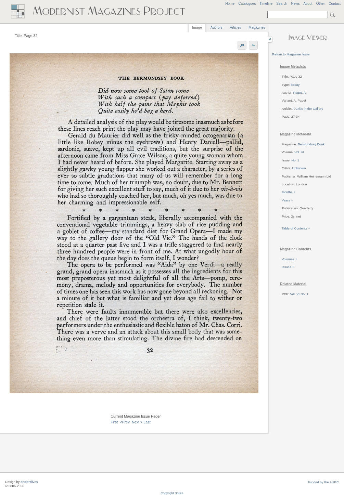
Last (146, 422)
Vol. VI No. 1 (299, 294)
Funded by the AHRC (323, 482)
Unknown (299, 168)
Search (281, 3)
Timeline (265, 3)
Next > (137, 422)
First (114, 422)
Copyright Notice (172, 493)
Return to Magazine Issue (290, 54)
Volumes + (289, 259)
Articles (235, 27)
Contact (335, 3)
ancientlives (29, 482)
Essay (295, 85)
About (307, 3)
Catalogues (247, 3)
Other (320, 3)
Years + (287, 200)
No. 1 (295, 160)
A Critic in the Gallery (307, 108)
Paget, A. (300, 92)
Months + (288, 192)
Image (197, 27)
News (295, 3)
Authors (216, 27)
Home (229, 3)
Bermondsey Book (311, 144)
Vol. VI (299, 152)
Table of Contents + (296, 228)
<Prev (125, 422)
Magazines (257, 27)
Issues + (288, 267)
